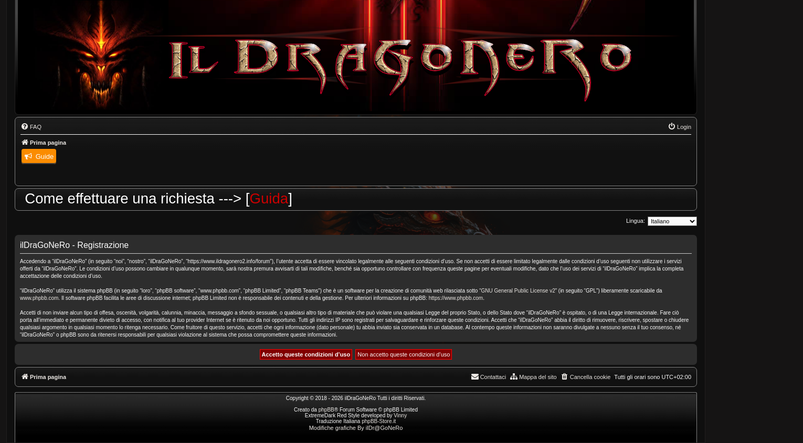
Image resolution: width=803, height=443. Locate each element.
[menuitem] (30, 127)
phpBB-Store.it (379, 421)
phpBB (326, 410)
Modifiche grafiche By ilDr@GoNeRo (356, 428)
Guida (276, 198)
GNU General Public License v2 (518, 291)
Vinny (400, 415)
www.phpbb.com (39, 298)
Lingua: (635, 221)
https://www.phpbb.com (456, 298)
